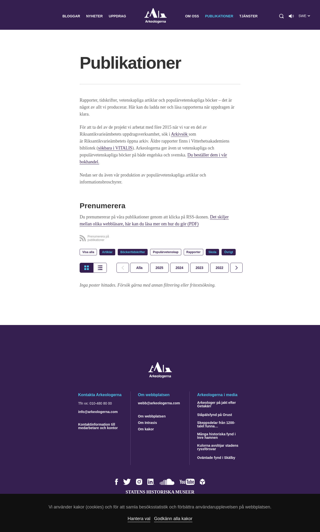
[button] (281, 16)
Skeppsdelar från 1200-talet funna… (216, 424)
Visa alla (88, 252)
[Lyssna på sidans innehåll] (291, 16)
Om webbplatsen (152, 416)
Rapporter (193, 252)
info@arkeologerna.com (98, 412)
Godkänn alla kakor (173, 518)
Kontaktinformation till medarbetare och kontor (98, 426)
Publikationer (219, 16)
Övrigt (228, 252)
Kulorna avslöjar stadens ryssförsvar (217, 447)
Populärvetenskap (165, 252)
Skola (212, 252)
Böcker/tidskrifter (132, 252)
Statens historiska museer (160, 492)
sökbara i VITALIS (115, 148)
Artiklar (107, 252)
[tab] (159, 268)
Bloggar (71, 16)
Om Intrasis (147, 422)
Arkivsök (180, 134)
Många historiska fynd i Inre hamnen (216, 435)
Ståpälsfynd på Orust (214, 414)
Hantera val (139, 518)
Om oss (192, 16)
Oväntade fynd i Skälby (216, 457)
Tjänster (248, 16)
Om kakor (146, 429)
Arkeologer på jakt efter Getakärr (216, 404)
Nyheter (94, 16)
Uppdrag (117, 16)
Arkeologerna (155, 16)
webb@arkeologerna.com (159, 403)
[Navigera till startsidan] (160, 377)
